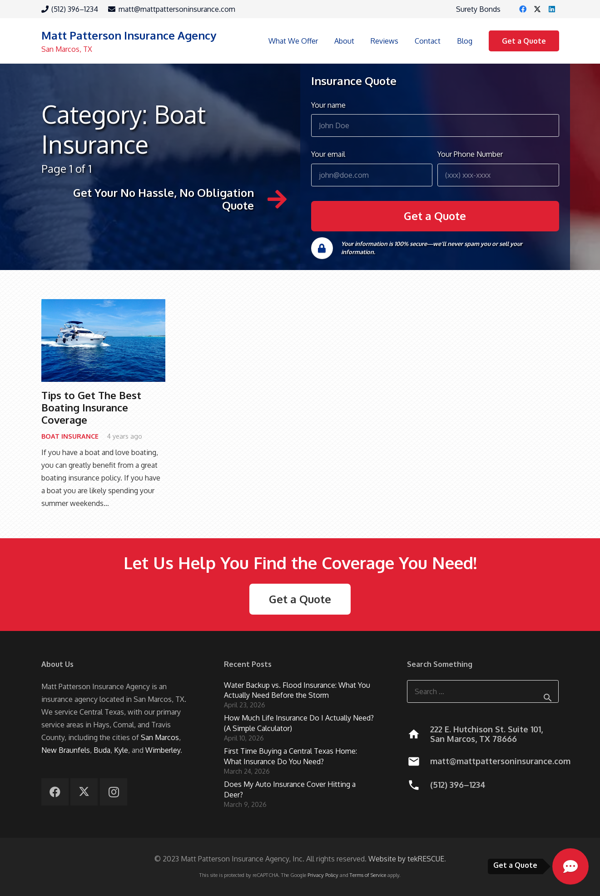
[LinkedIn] (552, 9)
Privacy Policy (322, 874)
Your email (372, 168)
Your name (435, 118)
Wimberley (162, 750)
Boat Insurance (70, 435)
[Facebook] (523, 9)
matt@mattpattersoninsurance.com (500, 761)
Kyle (121, 750)
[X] (537, 9)
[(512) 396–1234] (418, 785)
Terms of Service (368, 874)
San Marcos (160, 737)
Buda (102, 750)
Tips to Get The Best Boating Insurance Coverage (91, 407)
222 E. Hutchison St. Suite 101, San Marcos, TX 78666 (486, 734)
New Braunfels (65, 750)
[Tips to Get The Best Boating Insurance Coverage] (103, 340)
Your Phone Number (498, 168)
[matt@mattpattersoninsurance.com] (418, 761)
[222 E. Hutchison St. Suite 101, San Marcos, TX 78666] (418, 734)
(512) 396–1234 (458, 785)
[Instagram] (113, 792)
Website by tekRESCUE (406, 858)
